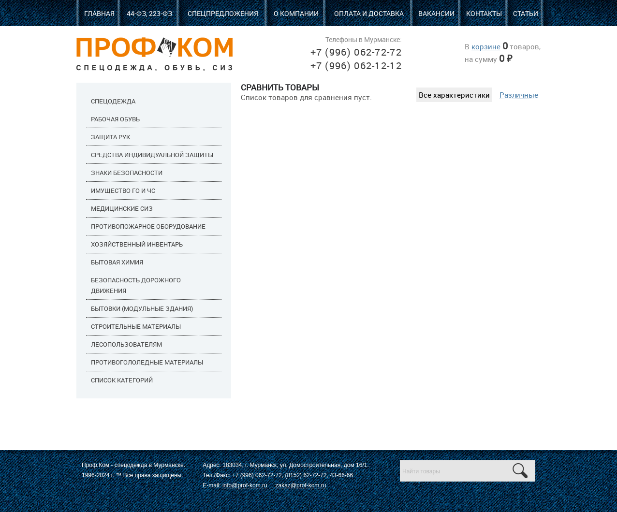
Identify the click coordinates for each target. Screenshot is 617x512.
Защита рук (110, 136)
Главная (99, 13)
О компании (296, 13)
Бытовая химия (117, 262)
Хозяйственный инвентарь (137, 244)
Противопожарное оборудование (148, 226)
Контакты (484, 13)
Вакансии (436, 13)
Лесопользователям (126, 344)
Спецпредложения (223, 13)
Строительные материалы (136, 326)
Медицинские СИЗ (122, 208)
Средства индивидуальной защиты (152, 154)
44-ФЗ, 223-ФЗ (149, 13)
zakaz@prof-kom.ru (300, 485)
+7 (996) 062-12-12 (356, 65)
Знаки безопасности (126, 172)
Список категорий (122, 380)
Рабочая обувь (115, 119)
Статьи (525, 13)
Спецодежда (113, 101)
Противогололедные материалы (147, 362)
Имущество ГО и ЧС (123, 190)
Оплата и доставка (369, 13)
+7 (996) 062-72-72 (356, 52)
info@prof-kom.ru (244, 485)
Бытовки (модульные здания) (142, 308)
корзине (485, 46)
